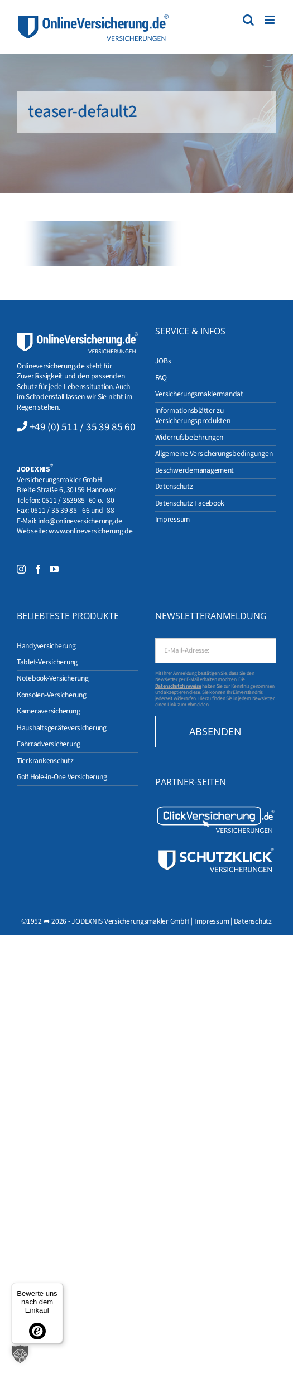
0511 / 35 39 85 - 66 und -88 (72, 510)
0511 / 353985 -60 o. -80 (78, 500)
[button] (20, 1354)
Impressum (211, 921)
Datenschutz (253, 921)
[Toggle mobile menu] (270, 20)
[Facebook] (37, 569)
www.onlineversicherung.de (90, 531)
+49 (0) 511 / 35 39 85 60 (83, 427)
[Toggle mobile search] (248, 20)
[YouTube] (54, 569)
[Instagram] (21, 569)
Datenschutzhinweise (178, 686)
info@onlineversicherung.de (80, 521)
